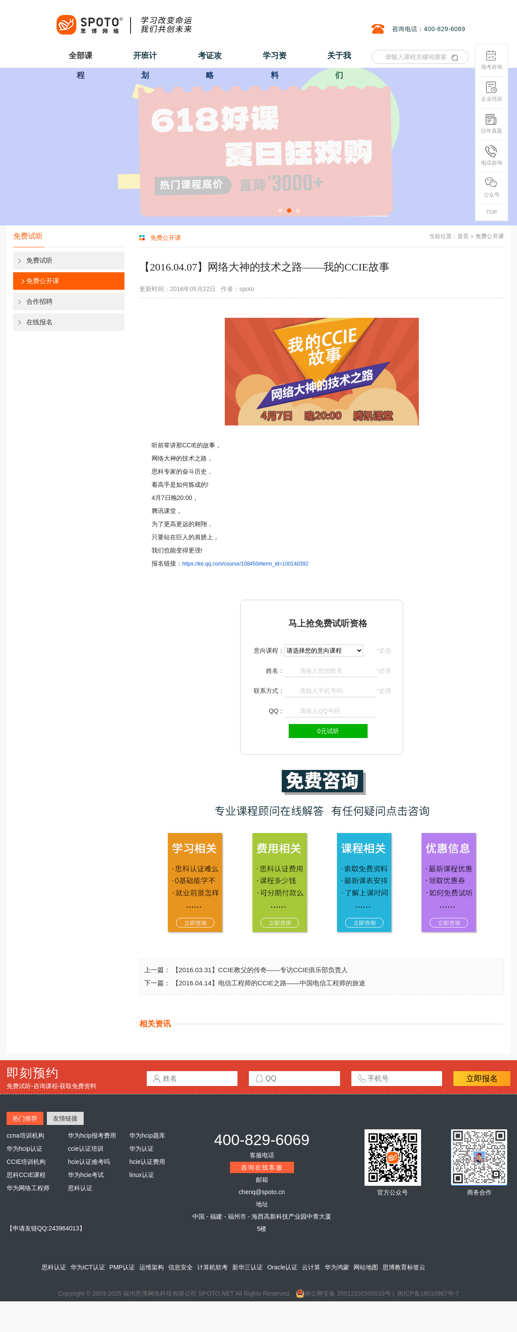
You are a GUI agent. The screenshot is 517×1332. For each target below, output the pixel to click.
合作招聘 (39, 301)
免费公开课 (42, 281)
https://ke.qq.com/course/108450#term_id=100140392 (245, 564)
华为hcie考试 (86, 1174)
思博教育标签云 (403, 1267)
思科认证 (80, 1187)
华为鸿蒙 (337, 1267)
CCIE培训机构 (26, 1161)
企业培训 (491, 91)
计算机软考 (212, 1267)
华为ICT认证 (88, 1267)
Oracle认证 (282, 1267)
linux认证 (141, 1174)
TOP (491, 212)
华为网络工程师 (28, 1187)
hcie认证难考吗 (89, 1161)
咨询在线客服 (262, 1167)
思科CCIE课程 (26, 1174)
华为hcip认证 (24, 1148)
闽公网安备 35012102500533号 (343, 1293)
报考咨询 (491, 59)
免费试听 (39, 260)
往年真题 (491, 123)
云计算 (311, 1267)
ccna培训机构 (25, 1135)
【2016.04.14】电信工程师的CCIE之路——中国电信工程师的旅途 (268, 983)
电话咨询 (491, 155)
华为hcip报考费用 (92, 1135)
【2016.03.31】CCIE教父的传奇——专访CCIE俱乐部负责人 (260, 970)
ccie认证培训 (85, 1148)
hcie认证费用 (147, 1161)
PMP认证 (122, 1267)
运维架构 (151, 1267)
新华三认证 (247, 1267)
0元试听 (328, 731)
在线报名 (39, 322)
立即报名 (482, 1078)
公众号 (491, 187)
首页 (463, 236)
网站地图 (366, 1267)
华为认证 (141, 1148)
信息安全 (180, 1267)
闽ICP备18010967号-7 (428, 1293)
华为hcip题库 (147, 1135)
